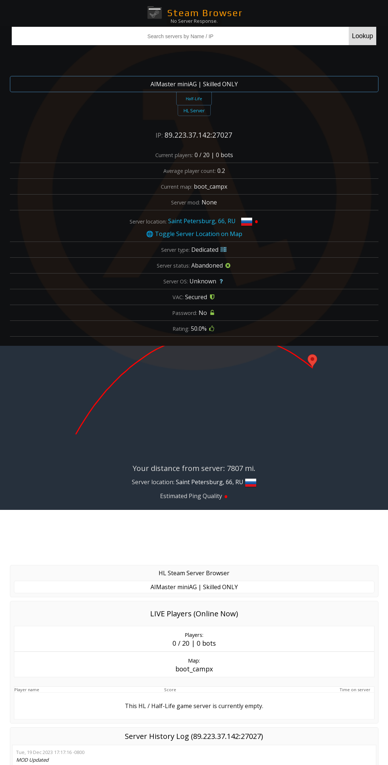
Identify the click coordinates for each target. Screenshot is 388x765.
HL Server (194, 110)
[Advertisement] (194, 537)
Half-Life (194, 98)
